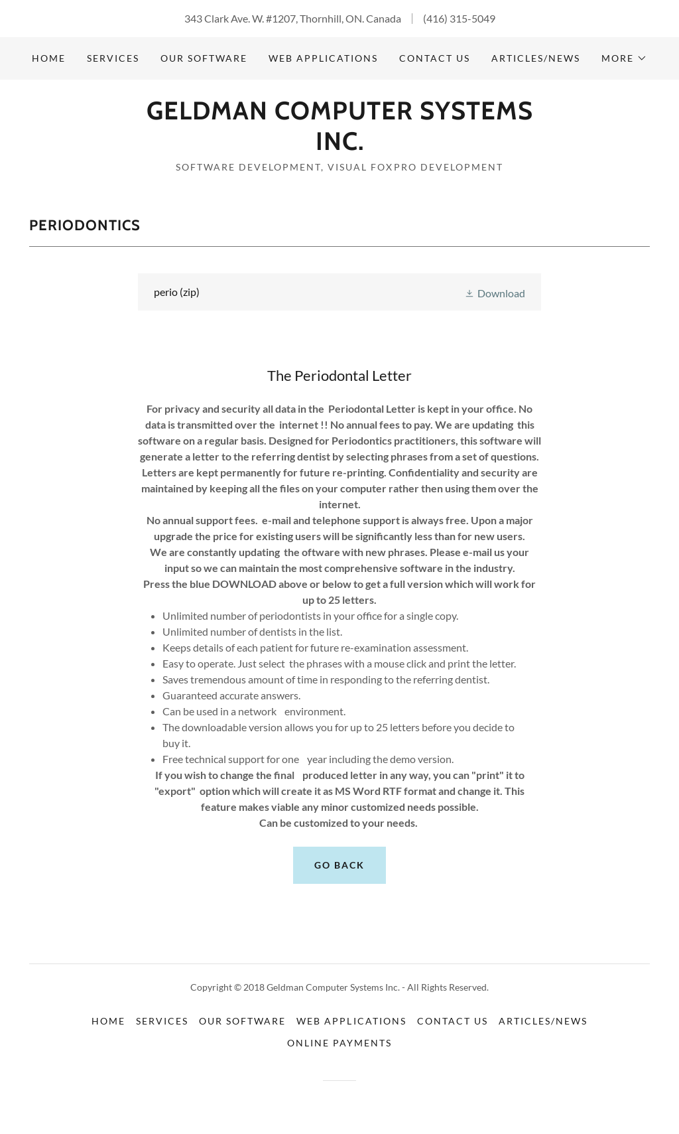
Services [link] (113, 58)
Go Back (339, 865)
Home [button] (108, 1021)
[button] (624, 58)
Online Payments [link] (339, 1042)
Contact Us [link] (434, 58)
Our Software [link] (203, 58)
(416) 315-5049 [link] (459, 18)
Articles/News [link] (535, 58)
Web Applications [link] (323, 58)
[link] (339, 145)
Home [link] (49, 58)
